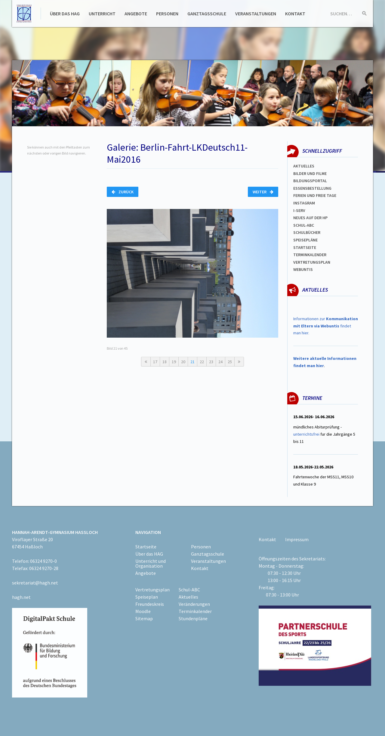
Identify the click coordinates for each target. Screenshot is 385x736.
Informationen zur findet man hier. (325, 326)
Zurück (123, 192)
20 (183, 361)
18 (164, 361)
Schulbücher (306, 232)
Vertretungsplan (311, 262)
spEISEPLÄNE (305, 240)
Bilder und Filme (310, 173)
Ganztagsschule (206, 14)
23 (211, 361)
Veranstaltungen (255, 14)
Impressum (297, 539)
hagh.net (21, 597)
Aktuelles (303, 166)
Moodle (143, 611)
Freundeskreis (149, 604)
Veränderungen (194, 604)
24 (220, 361)
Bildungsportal (310, 180)
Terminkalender (309, 254)
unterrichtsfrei (306, 434)
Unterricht (102, 14)
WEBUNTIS (303, 269)
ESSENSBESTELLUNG (312, 188)
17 (155, 361)
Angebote (136, 14)
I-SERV (299, 210)
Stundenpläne (193, 618)
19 (174, 361)
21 (192, 361)
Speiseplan (146, 597)
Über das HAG (65, 14)
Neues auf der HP (310, 217)
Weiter (263, 192)
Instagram (304, 203)
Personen (167, 14)
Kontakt (295, 14)
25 (230, 361)
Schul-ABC (189, 590)
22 (202, 361)
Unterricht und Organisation (150, 563)
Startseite (304, 247)
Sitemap (144, 618)
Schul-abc (303, 225)
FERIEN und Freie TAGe (314, 195)
